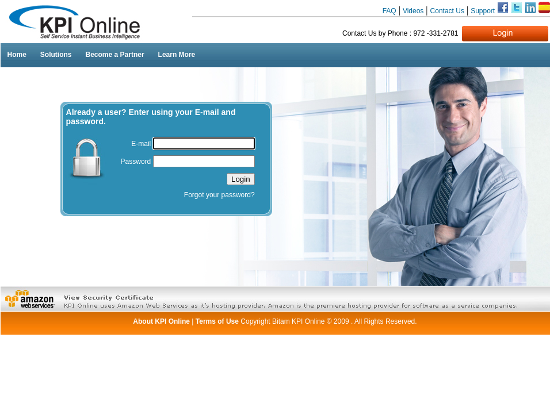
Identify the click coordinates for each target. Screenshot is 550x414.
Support (483, 11)
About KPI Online (161, 321)
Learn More (177, 55)
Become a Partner (115, 55)
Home (16, 55)
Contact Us (447, 11)
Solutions (56, 55)
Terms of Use (218, 321)
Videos (413, 11)
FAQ (389, 11)
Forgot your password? (219, 195)
